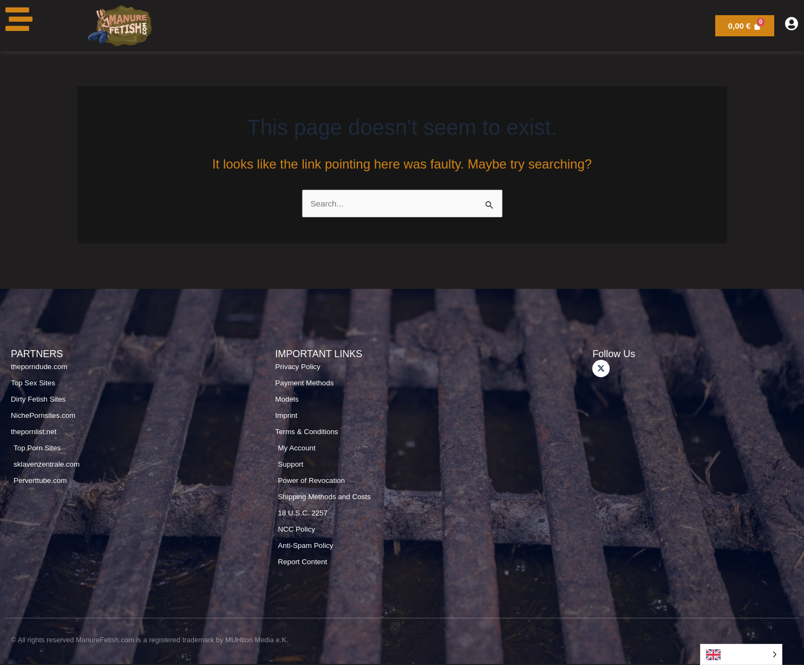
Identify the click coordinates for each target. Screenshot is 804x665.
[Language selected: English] (741, 654)
